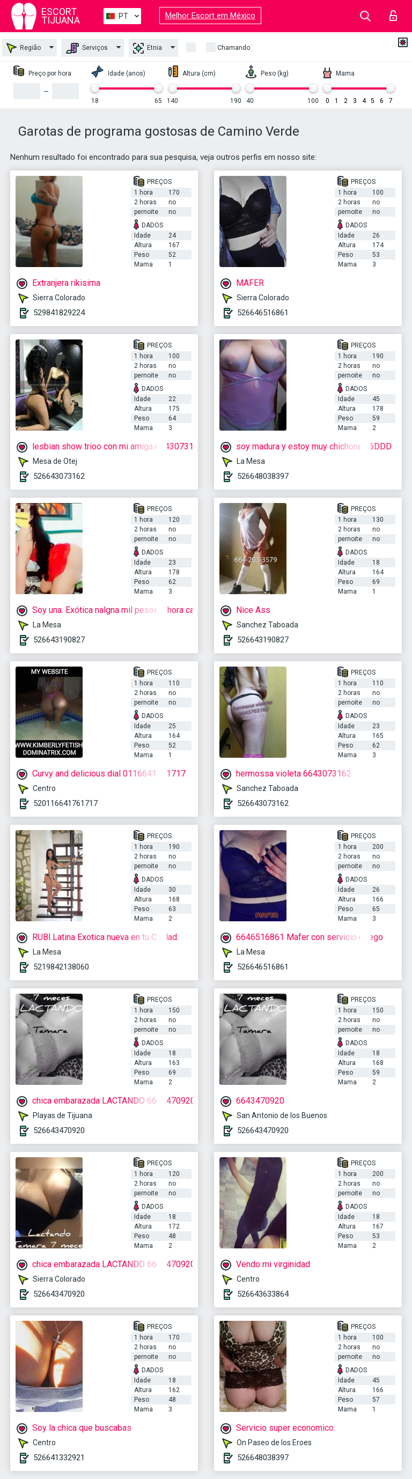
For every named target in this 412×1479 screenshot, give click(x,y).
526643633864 (263, 1294)
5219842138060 (61, 967)
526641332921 (59, 1457)
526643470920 (59, 1130)
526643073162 (59, 476)
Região (23, 48)
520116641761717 (65, 803)
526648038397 (263, 476)
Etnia (147, 48)
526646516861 (263, 312)
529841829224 (59, 312)
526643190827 (59, 640)
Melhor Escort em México (210, 15)
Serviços (87, 48)
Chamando (233, 47)
